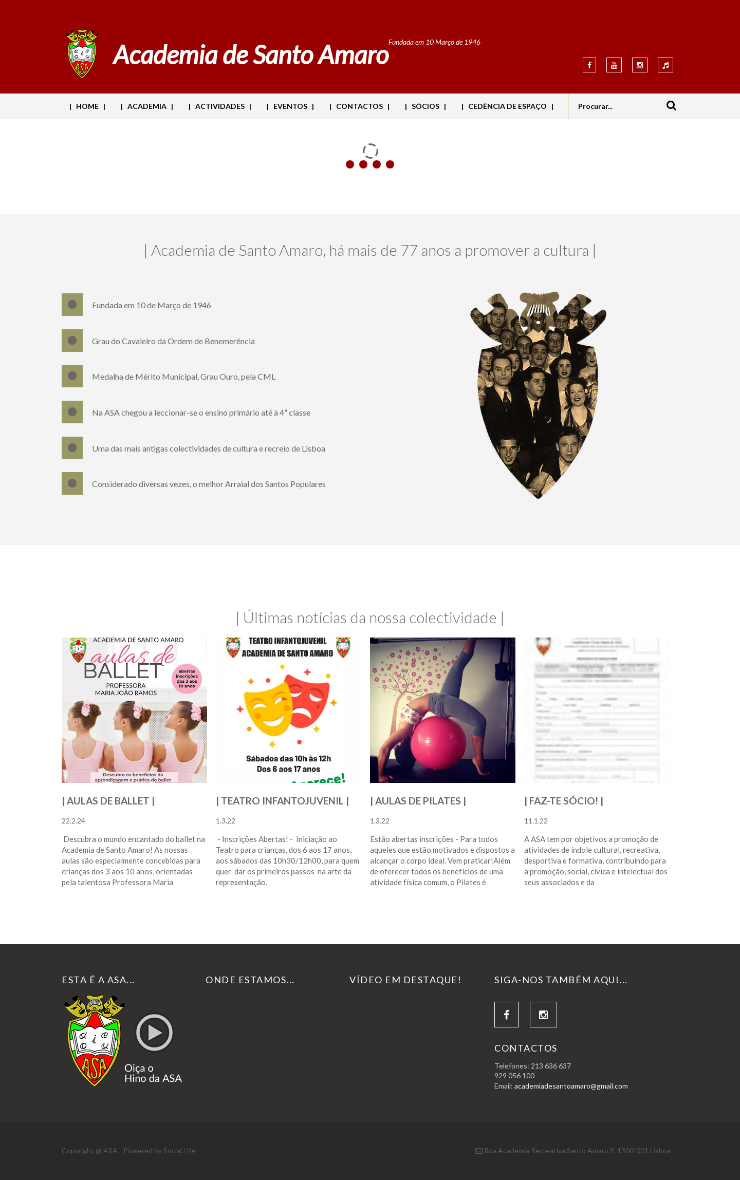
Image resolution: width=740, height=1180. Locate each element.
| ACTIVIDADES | (220, 106)
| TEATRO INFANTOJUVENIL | (282, 801)
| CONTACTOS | (359, 106)
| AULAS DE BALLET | (108, 801)
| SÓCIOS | (425, 106)
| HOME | (87, 106)
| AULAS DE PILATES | (418, 801)
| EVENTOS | (290, 106)
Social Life (179, 1150)
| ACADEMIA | (147, 106)
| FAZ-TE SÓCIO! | (563, 801)
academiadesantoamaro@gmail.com (571, 1085)
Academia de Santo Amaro (250, 54)
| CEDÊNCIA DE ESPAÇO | (507, 106)
